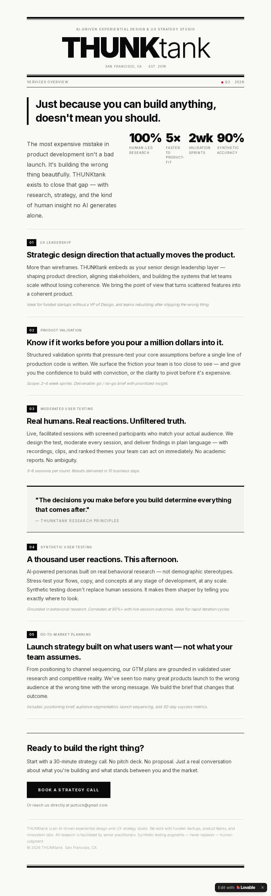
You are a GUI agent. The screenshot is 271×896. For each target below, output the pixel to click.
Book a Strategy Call (68, 789)
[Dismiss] (262, 887)
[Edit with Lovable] (236, 887)
